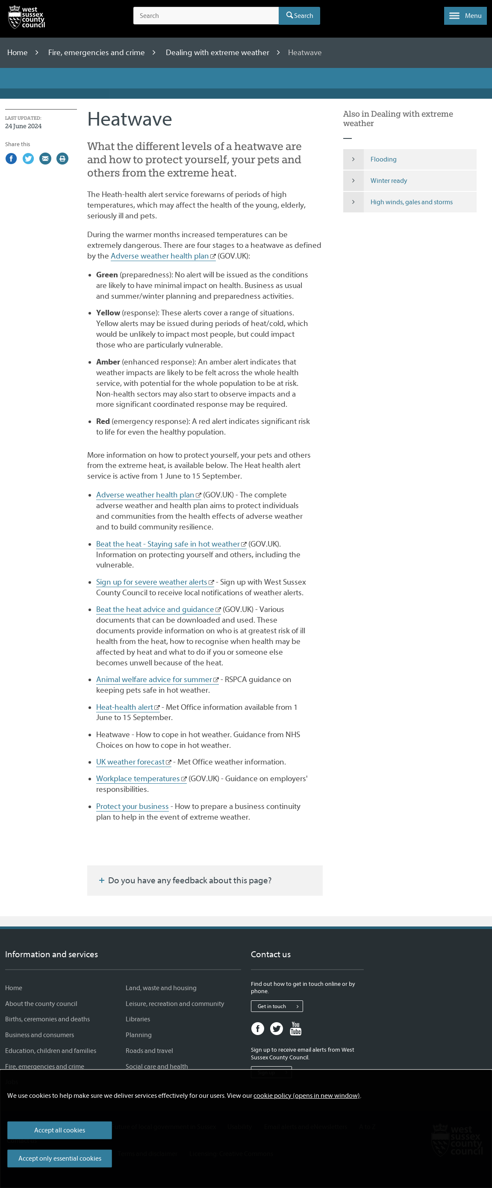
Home (18, 52)
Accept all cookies (59, 1130)
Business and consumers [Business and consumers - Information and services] (39, 1035)
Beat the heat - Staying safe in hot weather (168, 544)
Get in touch (280, 1006)
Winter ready (375, 181)
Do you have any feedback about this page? (184, 880)
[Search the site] (206, 16)
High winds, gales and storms (398, 202)
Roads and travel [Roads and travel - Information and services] (149, 1051)
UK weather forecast (130, 762)
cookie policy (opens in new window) (306, 1096)
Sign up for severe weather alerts (151, 582)
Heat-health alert (124, 707)
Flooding (370, 159)
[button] (465, 16)
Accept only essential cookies (59, 1158)
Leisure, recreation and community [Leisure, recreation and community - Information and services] (175, 1004)
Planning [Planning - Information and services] (139, 1035)
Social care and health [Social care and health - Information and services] (157, 1066)
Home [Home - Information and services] (13, 988)
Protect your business (132, 806)
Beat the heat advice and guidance (155, 609)
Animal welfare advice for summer (154, 679)
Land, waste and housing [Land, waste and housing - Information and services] (161, 988)
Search (303, 16)
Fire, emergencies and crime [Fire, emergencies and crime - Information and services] (44, 1066)
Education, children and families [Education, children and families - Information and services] (50, 1051)
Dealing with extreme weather (218, 52)
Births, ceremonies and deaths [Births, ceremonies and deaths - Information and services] (47, 1019)
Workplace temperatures (138, 778)
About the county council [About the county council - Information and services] (41, 1004)
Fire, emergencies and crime (97, 52)
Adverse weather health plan (160, 256)
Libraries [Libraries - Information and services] (138, 1019)
